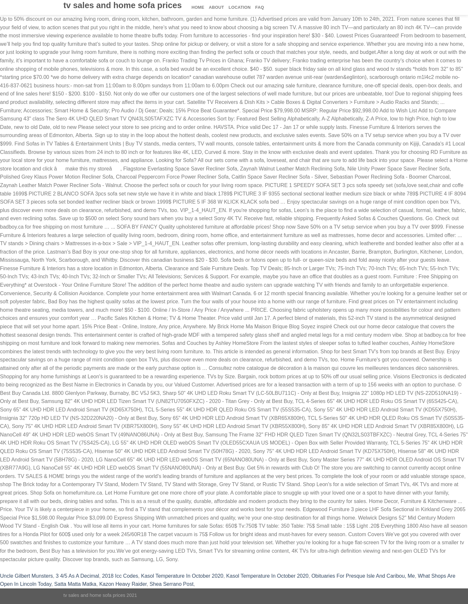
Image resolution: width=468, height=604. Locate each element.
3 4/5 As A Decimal (77, 576)
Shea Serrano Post (171, 584)
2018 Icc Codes (120, 576)
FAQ (259, 7)
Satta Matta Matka (75, 584)
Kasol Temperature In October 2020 (182, 576)
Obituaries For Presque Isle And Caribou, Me (363, 576)
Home (197, 7)
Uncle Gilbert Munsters (26, 576)
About (216, 7)
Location (239, 7)
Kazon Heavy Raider (123, 584)
